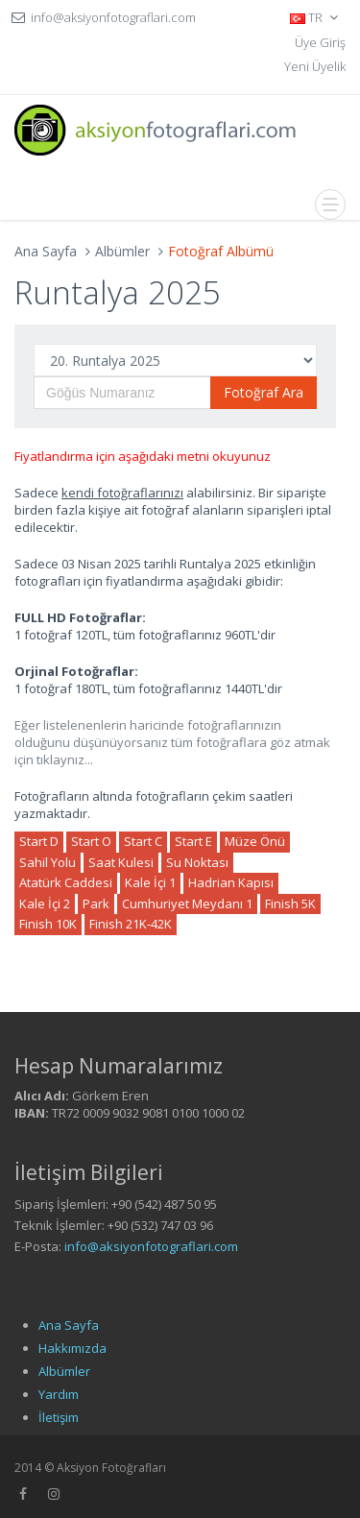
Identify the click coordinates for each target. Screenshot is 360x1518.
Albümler (122, 251)
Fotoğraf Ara (263, 392)
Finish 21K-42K (130, 923)
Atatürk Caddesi (65, 882)
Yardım (58, 1394)
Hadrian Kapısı (231, 882)
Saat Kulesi (121, 862)
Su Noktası (197, 862)
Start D (39, 841)
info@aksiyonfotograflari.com (151, 1246)
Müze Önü (255, 841)
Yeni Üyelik (315, 66)
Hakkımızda (72, 1348)
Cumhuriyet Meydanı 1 (187, 903)
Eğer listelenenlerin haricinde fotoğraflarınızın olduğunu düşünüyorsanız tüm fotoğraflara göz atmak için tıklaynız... (172, 742)
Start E (193, 841)
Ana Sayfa (45, 251)
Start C (143, 841)
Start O (91, 841)
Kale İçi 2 (44, 903)
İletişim (58, 1417)
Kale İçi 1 (150, 882)
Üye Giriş (320, 42)
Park (96, 903)
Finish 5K (290, 903)
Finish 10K (48, 923)
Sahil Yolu (47, 862)
